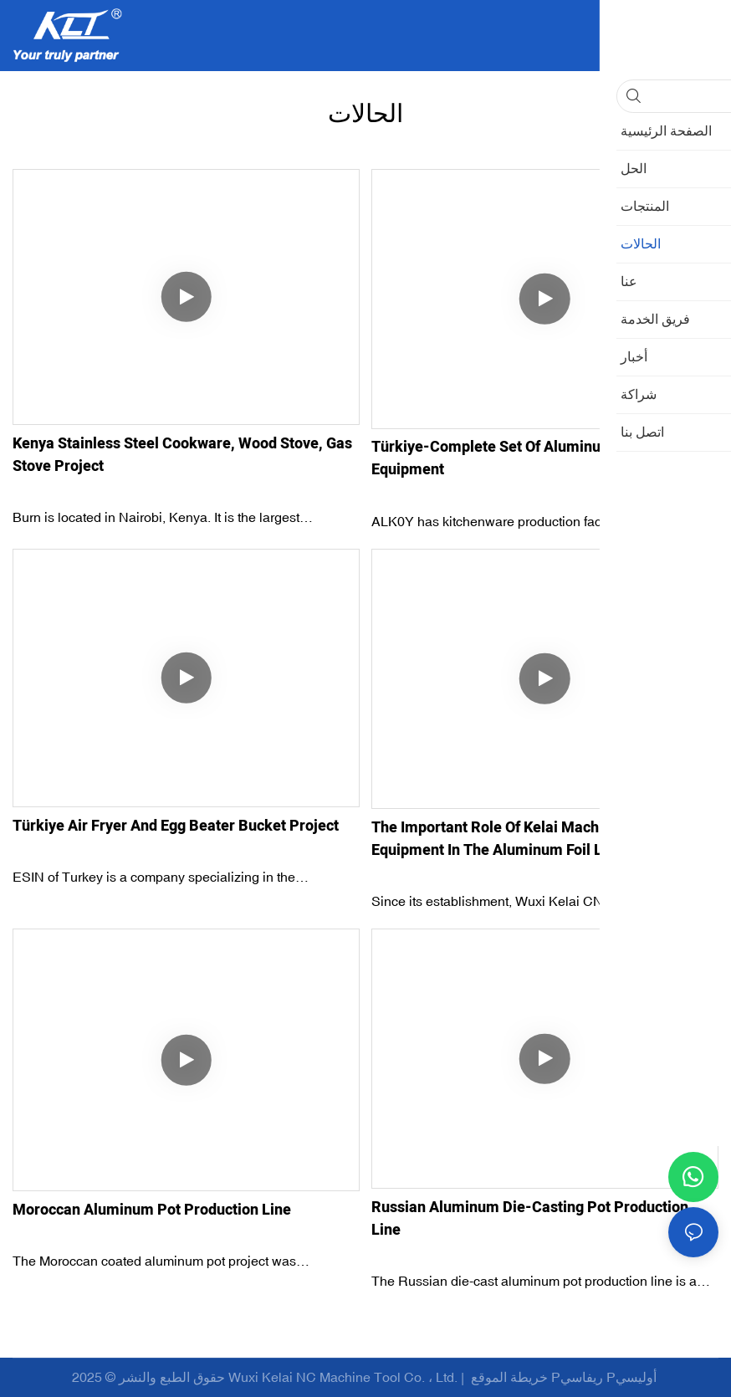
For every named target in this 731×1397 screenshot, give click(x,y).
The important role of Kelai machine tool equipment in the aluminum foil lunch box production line (517, 839)
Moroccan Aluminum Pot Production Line (152, 1210)
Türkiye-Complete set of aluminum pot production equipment (544, 458)
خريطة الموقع (509, 1376)
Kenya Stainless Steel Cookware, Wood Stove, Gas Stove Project (182, 455)
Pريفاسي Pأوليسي (605, 1376)
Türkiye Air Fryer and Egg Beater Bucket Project (176, 826)
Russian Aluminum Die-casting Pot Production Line (529, 1218)
